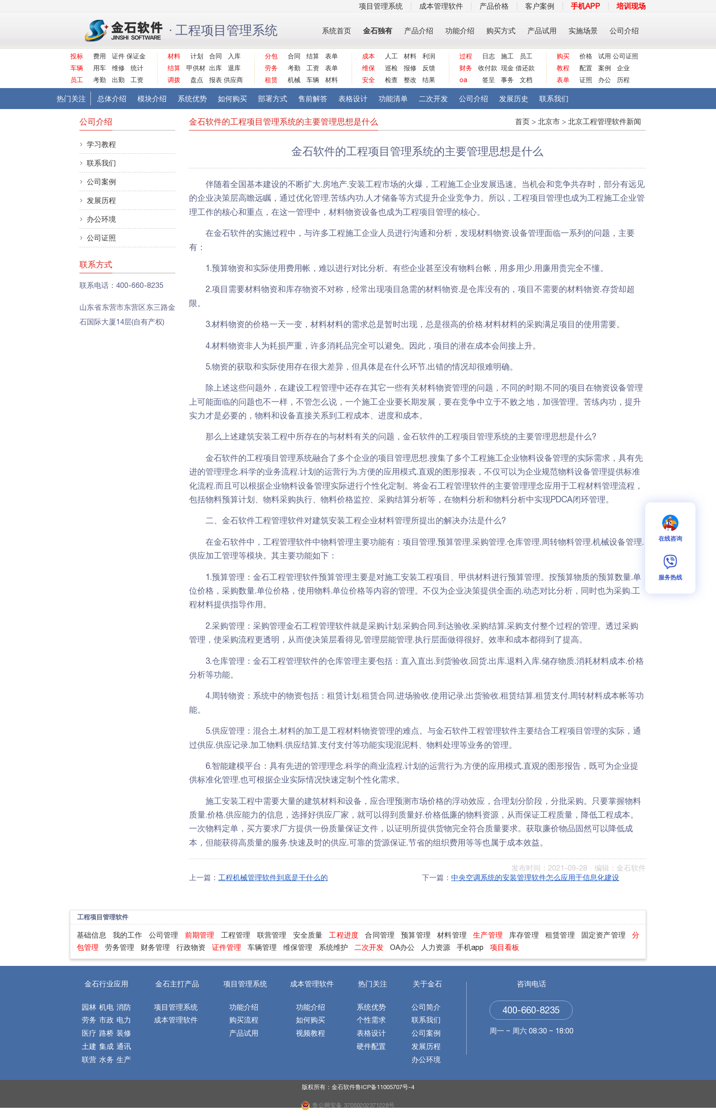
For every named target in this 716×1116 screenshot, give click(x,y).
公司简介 (426, 1007)
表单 (331, 56)
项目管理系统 (381, 6)
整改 (410, 79)
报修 (410, 68)
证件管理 (226, 947)
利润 (428, 56)
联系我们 (554, 98)
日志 (488, 56)
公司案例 (101, 181)
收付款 (486, 68)
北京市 (549, 121)
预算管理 (416, 935)
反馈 (428, 68)
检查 (391, 79)
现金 (507, 68)
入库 (234, 56)
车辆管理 (262, 947)
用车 (99, 68)
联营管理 (272, 935)
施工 (507, 56)
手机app (470, 947)
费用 (99, 56)
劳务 (89, 1020)
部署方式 (272, 98)
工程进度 (343, 935)
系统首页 (336, 30)
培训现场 (631, 6)
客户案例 (539, 6)
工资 (137, 79)
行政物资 (190, 947)
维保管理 (297, 947)
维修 (118, 68)
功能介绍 (459, 30)
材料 (331, 79)
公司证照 (621, 56)
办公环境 (101, 219)
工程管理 (236, 935)
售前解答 (312, 98)
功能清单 (393, 98)
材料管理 (452, 935)
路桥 (106, 1033)
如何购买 (232, 98)
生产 (123, 1059)
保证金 (134, 56)
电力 (123, 1020)
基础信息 (91, 935)
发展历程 (101, 200)
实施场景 (583, 30)
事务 (507, 79)
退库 (234, 68)
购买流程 (243, 1020)
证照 (585, 79)
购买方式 (501, 30)
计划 (196, 56)
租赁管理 (560, 935)
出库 (215, 68)
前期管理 (200, 935)
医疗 (89, 1033)
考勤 (99, 79)
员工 (526, 56)
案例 (604, 68)
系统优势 (192, 98)
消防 (123, 1007)
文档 (526, 79)
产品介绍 (418, 30)
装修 (123, 1033)
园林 (89, 1007)
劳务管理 (119, 947)
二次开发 (433, 98)
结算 (312, 56)
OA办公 (402, 947)
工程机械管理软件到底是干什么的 (273, 877)
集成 (106, 1046)
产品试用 (542, 30)
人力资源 (435, 947)
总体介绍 (111, 98)
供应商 (232, 79)
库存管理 (524, 935)
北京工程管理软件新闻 (604, 121)
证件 (118, 56)
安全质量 (308, 935)
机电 (106, 1007)
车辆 (312, 79)
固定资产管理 (603, 935)
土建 (89, 1046)
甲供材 (194, 68)
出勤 (118, 79)
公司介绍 (624, 30)
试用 (604, 56)
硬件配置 (371, 1046)
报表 (215, 79)
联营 (89, 1059)
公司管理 (164, 935)
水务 (106, 1059)
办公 (604, 79)
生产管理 (488, 935)
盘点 (196, 79)
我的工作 (127, 935)
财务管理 (155, 947)
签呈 (488, 79)
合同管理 (380, 935)
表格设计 (353, 98)
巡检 (391, 68)
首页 (522, 121)
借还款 (524, 68)
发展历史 (513, 98)
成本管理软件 (441, 6)
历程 (623, 79)
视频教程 (310, 1033)
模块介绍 (152, 98)
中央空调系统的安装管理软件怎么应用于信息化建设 (535, 877)
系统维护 (333, 947)
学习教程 (101, 144)
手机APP (585, 6)
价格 (585, 56)
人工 (391, 56)
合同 (215, 56)
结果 (428, 79)
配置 (585, 68)
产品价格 (494, 6)
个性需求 (371, 1020)
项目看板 (504, 947)
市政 (106, 1020)
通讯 (123, 1046)
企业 (623, 68)
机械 (294, 79)
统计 (137, 68)
